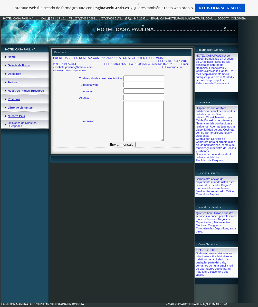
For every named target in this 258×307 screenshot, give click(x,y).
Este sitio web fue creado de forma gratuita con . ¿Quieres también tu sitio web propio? (129, 8)
